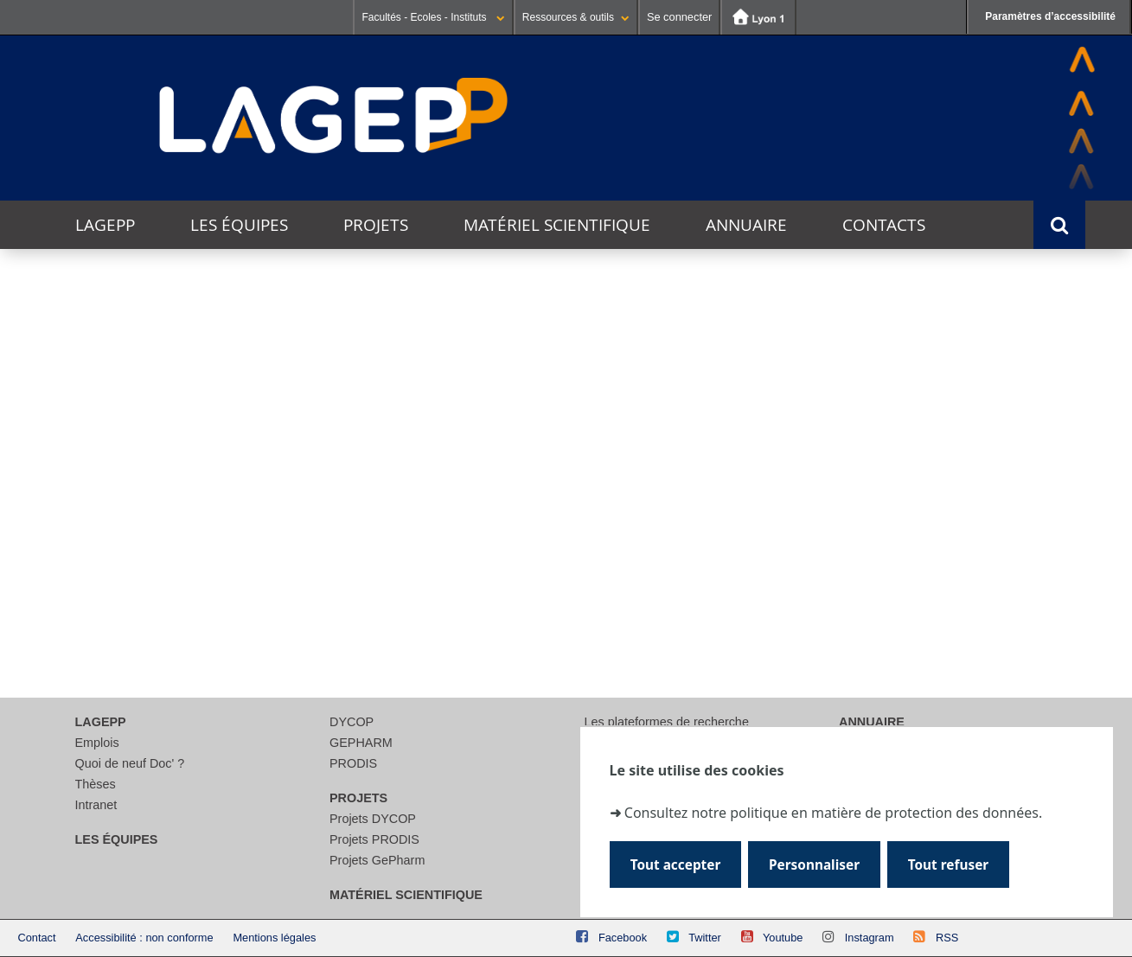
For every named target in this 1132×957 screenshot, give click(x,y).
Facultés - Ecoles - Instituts (432, 17)
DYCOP (351, 722)
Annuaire (746, 225)
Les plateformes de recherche (667, 722)
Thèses (95, 784)
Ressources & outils (576, 17)
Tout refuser (948, 865)
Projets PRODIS (374, 839)
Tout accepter (675, 865)
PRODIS (353, 763)
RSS (947, 937)
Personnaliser (814, 865)
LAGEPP (105, 225)
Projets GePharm (377, 860)
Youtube (783, 937)
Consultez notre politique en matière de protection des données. (833, 811)
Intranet (96, 805)
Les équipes (239, 225)
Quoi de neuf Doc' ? (130, 763)
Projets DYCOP (372, 819)
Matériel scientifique (557, 225)
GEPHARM (361, 743)
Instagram (869, 937)
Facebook (622, 937)
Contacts (883, 225)
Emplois (97, 743)
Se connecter (679, 16)
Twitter (704, 937)
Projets (375, 225)
